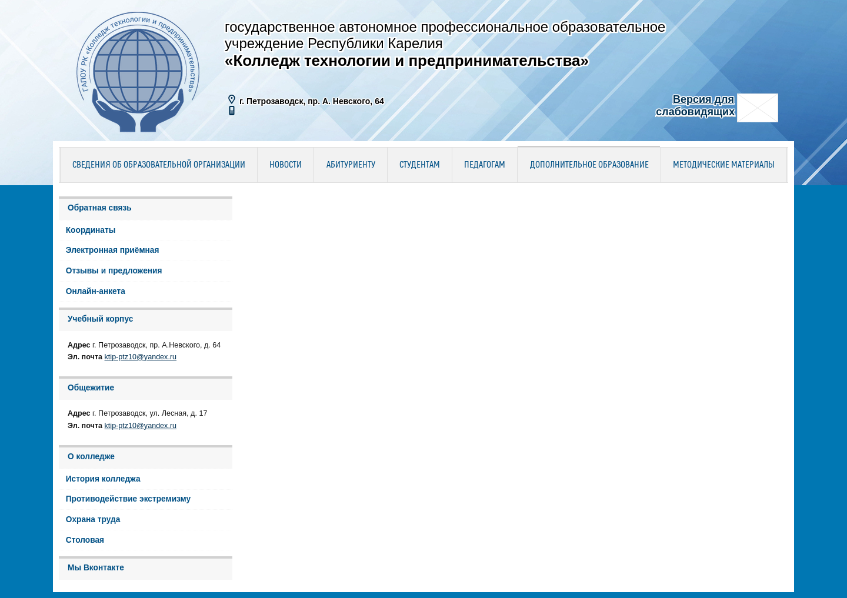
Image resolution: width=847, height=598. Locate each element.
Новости (285, 165)
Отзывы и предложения (114, 270)
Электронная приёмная (112, 250)
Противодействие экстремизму (128, 499)
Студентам (419, 165)
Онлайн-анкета (95, 291)
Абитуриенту (350, 165)
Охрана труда (93, 519)
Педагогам (484, 165)
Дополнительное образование (589, 165)
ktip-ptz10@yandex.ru (141, 357)
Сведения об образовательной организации (158, 165)
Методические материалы (724, 165)
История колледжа (103, 479)
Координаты (91, 230)
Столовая (85, 540)
